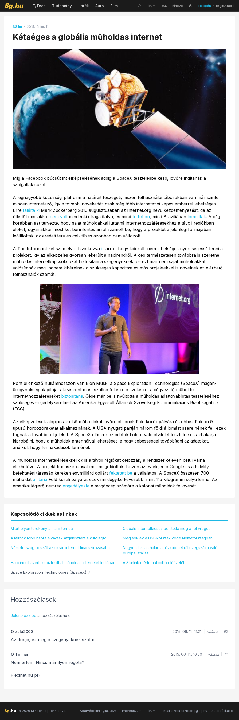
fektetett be (120, 473)
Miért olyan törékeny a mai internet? (42, 528)
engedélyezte (76, 485)
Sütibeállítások (223, 711)
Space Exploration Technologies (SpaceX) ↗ (51, 572)
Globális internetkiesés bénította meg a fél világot (166, 528)
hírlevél (178, 6)
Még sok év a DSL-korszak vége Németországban (168, 538)
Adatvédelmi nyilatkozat (99, 711)
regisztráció (225, 6)
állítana (40, 479)
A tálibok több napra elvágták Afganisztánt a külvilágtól (59, 538)
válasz (212, 631)
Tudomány (62, 5)
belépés (204, 6)
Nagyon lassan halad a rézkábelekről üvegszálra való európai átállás (170, 550)
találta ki (31, 210)
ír (102, 248)
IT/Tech (39, 5)
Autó (99, 5)
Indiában (141, 216)
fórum (151, 6)
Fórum (151, 711)
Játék (83, 5)
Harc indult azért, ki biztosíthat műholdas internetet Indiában (63, 562)
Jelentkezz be (23, 615)
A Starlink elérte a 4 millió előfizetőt (153, 562)
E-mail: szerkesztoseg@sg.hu (183, 711)
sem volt (59, 216)
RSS (164, 6)
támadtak (196, 216)
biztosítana (72, 396)
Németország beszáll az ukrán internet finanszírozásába (60, 547)
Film (114, 5)
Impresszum (132, 711)
